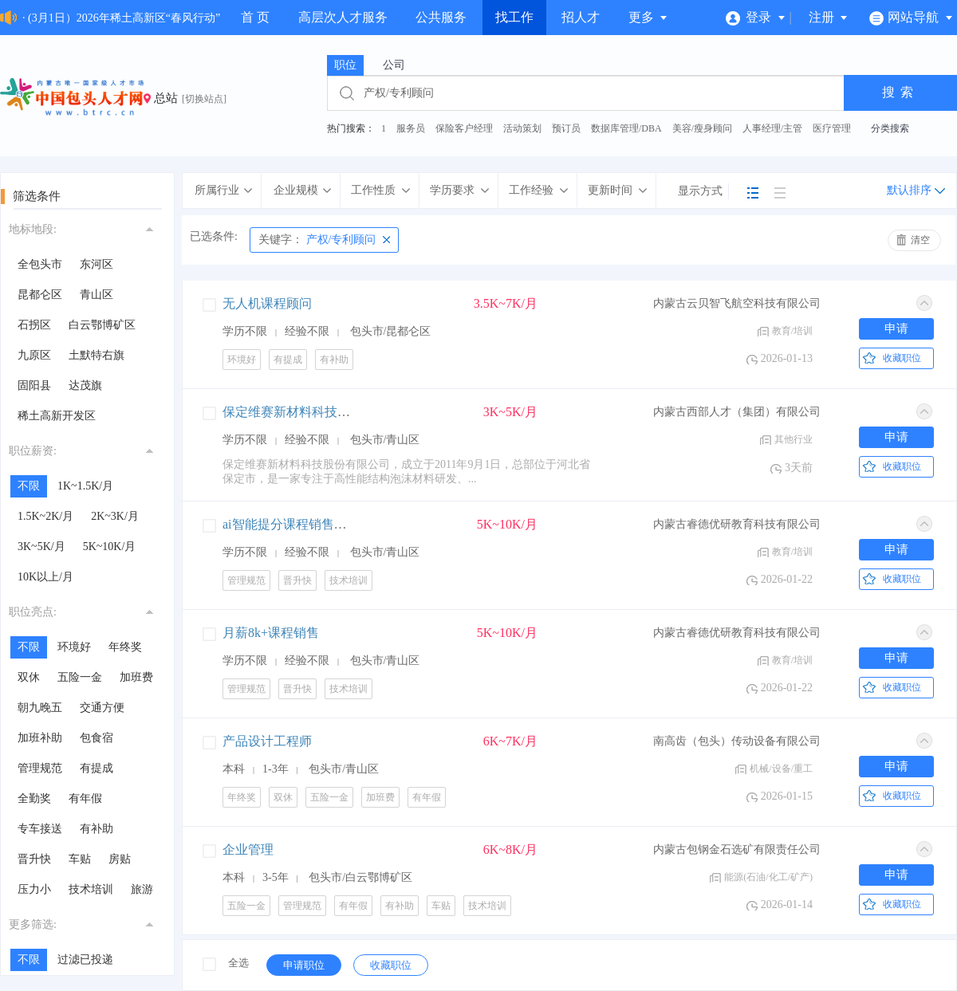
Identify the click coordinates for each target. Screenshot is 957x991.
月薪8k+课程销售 (271, 632)
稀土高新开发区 (57, 416)
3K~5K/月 (41, 547)
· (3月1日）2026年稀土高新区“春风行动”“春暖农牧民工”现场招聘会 (187, 18)
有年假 (85, 798)
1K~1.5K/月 (85, 486)
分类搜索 (890, 128)
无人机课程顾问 (267, 303)
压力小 (34, 889)
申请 (896, 328)
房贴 (119, 859)
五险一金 (79, 677)
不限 (29, 486)
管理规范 (40, 768)
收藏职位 (902, 358)
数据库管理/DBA (626, 128)
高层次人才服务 (343, 17)
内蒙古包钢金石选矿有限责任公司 (737, 849)
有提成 (96, 768)
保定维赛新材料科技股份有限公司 (318, 412)
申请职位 (304, 965)
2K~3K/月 (115, 516)
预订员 (566, 128)
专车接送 (40, 829)
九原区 (34, 355)
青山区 (96, 295)
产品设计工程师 (267, 741)
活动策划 (522, 128)
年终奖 (125, 647)
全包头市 (40, 264)
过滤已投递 (85, 959)
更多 (648, 17)
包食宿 (96, 738)
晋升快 (34, 859)
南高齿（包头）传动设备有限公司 (737, 741)
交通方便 (102, 708)
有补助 (96, 829)
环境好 (74, 647)
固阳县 (34, 385)
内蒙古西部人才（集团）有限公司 (737, 412)
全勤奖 (34, 798)
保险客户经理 (464, 128)
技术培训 (91, 889)
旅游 (142, 889)
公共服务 (441, 17)
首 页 (255, 17)
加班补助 (40, 738)
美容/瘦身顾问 (702, 128)
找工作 (514, 17)
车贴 (80, 859)
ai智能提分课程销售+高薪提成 (307, 524)
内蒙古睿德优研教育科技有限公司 (737, 524)
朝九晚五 (40, 708)
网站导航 (911, 17)
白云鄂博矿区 (102, 325)
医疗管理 (832, 128)
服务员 (410, 128)
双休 (29, 677)
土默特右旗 (96, 355)
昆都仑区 (40, 295)
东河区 (96, 264)
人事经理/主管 (772, 128)
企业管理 (248, 849)
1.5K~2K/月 (45, 516)
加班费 (136, 677)
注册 (829, 17)
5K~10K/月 (109, 547)
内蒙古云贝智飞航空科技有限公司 (737, 303)
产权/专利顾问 (317, 240)
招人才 (580, 17)
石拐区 (34, 325)
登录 (756, 17)
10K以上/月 (45, 577)
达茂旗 (85, 385)
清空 (920, 240)
